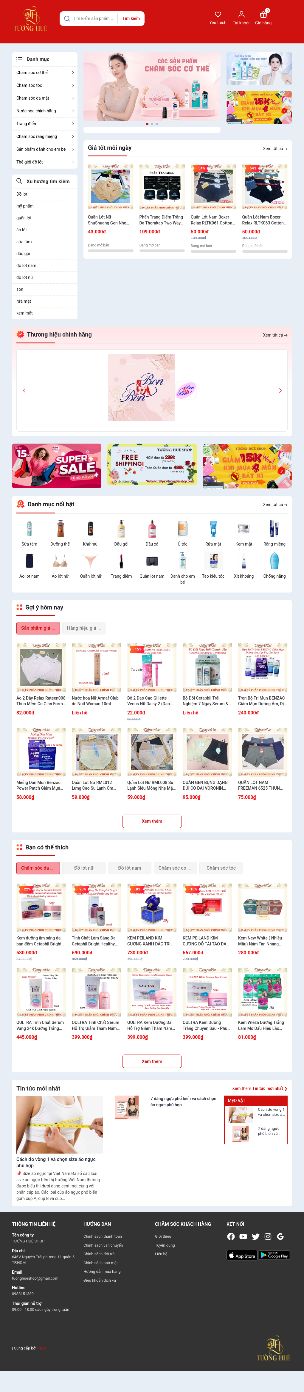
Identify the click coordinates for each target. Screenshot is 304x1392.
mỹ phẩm (25, 206)
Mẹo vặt (236, 1100)
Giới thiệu (163, 1236)
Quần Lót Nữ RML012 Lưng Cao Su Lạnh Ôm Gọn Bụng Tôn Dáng (92, 785)
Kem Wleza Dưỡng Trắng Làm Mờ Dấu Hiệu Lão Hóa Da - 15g (261, 1025)
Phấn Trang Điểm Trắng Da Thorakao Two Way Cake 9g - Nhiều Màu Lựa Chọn (161, 220)
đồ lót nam (26, 265)
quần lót (23, 218)
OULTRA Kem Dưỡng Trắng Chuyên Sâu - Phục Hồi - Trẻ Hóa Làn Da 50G (206, 1025)
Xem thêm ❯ (260, 1088)
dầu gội (23, 253)
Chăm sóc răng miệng (45, 136)
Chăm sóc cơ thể (45, 72)
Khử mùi (90, 544)
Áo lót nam (29, 576)
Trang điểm (45, 123)
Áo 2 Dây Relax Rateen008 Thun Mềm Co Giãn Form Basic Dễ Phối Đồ (41, 701)
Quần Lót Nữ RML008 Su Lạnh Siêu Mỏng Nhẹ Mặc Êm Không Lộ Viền (151, 785)
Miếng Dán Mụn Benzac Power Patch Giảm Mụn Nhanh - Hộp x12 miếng (38, 785)
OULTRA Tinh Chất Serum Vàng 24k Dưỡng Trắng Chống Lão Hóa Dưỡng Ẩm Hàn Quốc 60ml (41, 1025)
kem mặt (24, 313)
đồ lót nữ (24, 277)
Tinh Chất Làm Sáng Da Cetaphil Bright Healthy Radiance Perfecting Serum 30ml (93, 941)
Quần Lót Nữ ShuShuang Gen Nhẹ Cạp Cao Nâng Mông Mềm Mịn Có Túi (107, 220)
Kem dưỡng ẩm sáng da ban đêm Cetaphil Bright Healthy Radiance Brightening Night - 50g (38, 941)
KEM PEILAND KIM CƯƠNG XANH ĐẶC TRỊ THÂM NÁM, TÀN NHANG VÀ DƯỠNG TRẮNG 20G (151, 941)
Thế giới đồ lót (45, 162)
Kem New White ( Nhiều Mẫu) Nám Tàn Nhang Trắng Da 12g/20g (260, 941)
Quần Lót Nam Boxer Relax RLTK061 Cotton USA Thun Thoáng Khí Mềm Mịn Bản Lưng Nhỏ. (211, 220)
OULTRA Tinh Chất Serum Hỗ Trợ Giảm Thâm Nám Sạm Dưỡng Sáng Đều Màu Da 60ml (95, 1025)
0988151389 (23, 1294)
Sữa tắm (30, 544)
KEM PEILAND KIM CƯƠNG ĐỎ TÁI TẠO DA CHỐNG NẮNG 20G (205, 941)
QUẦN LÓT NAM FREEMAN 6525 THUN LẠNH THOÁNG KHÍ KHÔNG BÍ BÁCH (259, 785)
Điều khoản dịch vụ (99, 1280)
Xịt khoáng (244, 576)
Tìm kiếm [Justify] (131, 18)
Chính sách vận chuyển (103, 1245)
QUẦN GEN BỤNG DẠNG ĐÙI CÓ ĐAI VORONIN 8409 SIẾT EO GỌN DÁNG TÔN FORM (206, 785)
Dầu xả (152, 544)
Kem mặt (243, 544)
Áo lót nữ (60, 576)
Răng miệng (274, 544)
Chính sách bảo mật (100, 1263)
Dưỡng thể (60, 544)
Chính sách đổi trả (98, 1254)
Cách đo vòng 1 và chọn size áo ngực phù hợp (271, 1112)
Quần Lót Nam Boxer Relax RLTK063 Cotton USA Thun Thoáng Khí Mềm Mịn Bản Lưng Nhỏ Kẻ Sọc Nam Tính (264, 220)
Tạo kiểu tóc (213, 576)
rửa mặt (23, 301)
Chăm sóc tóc (45, 85)
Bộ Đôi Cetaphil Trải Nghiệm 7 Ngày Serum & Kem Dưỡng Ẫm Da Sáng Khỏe (206, 701)
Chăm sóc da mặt (45, 98)
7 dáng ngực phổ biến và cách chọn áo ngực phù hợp (269, 1131)
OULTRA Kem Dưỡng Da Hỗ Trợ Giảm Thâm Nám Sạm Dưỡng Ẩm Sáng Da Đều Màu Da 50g (150, 1025)
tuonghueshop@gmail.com (35, 1278)
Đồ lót (21, 194)
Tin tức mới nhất (38, 1088)
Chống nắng (274, 576)
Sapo (41, 1348)
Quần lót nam (151, 576)
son (19, 289)
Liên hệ (161, 1254)
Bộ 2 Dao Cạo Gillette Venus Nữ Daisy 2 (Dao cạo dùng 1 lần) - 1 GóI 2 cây (150, 701)
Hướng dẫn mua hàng (102, 1271)
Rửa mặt (213, 544)
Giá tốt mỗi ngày (109, 147)
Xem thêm (152, 821)
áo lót (21, 229)
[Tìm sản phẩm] (102, 18)
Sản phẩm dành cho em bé (45, 149)
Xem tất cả (275, 148)
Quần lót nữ (90, 576)
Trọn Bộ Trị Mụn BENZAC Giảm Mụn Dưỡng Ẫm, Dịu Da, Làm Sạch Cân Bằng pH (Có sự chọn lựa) (262, 701)
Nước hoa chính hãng (45, 111)
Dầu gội (121, 544)
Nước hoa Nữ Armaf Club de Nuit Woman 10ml (95, 701)
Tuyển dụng (165, 1245)
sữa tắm (24, 241)
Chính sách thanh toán (102, 1236)
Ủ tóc (182, 544)
